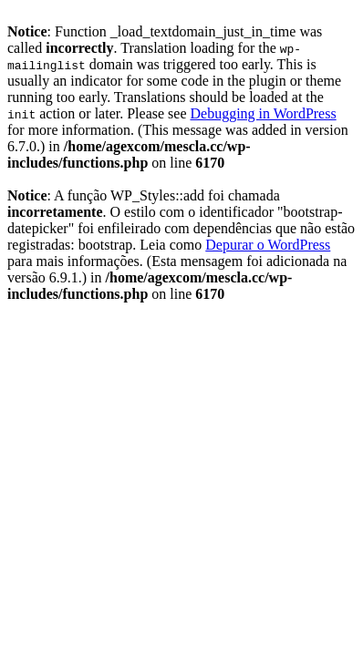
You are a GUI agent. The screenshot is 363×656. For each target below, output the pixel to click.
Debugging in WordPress (263, 113)
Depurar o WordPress (267, 244)
